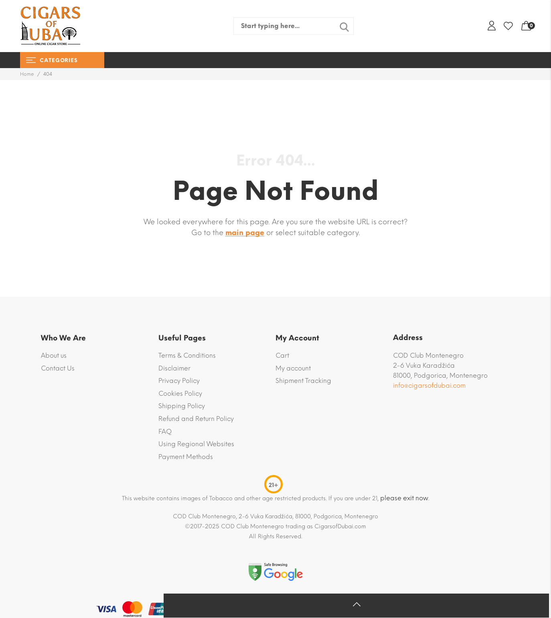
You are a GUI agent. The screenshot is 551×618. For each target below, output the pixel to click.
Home (27, 74)
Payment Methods (185, 457)
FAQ (165, 431)
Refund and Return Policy (196, 419)
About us (54, 355)
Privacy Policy (179, 380)
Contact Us (58, 368)
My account (293, 368)
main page (244, 232)
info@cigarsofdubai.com (429, 385)
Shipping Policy (181, 406)
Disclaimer (174, 368)
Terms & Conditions (187, 355)
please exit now (404, 498)
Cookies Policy (180, 393)
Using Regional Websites (196, 444)
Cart (282, 355)
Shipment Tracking (303, 380)
